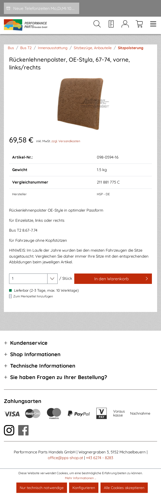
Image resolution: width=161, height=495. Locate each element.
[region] (80, 103)
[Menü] (151, 25)
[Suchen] (97, 25)
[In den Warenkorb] (113, 278)
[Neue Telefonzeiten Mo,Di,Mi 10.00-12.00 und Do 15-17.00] (41, 8)
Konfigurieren (83, 487)
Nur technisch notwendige (42, 487)
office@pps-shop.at (65, 457)
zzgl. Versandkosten (65, 141)
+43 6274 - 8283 (99, 457)
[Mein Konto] (125, 25)
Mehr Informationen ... (80, 478)
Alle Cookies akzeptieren (124, 487)
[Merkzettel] (111, 25)
